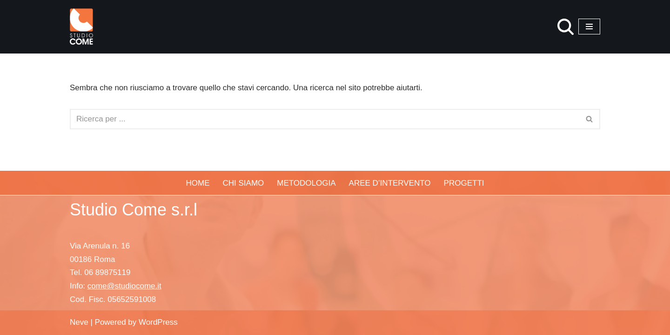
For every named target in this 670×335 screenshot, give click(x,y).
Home (198, 183)
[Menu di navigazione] (589, 26)
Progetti (464, 183)
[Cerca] (565, 27)
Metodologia (306, 183)
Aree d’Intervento (390, 183)
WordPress (158, 322)
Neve (79, 322)
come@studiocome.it (124, 285)
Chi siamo (243, 183)
